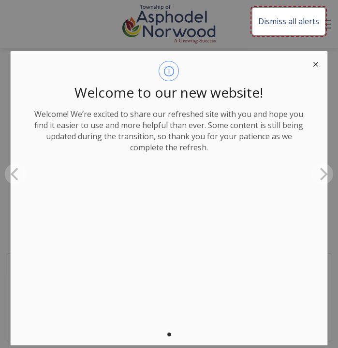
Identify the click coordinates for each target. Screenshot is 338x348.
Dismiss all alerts (288, 21)
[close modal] (315, 62)
